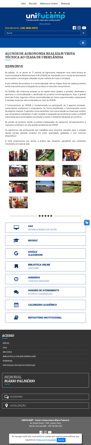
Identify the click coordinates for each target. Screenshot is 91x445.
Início (6, 343)
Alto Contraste (44, 24)
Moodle (33, 3)
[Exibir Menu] (83, 43)
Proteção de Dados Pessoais (19, 365)
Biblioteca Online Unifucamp (19, 356)
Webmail (65, 3)
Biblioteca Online (49, 3)
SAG (23, 3)
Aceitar (61, 440)
